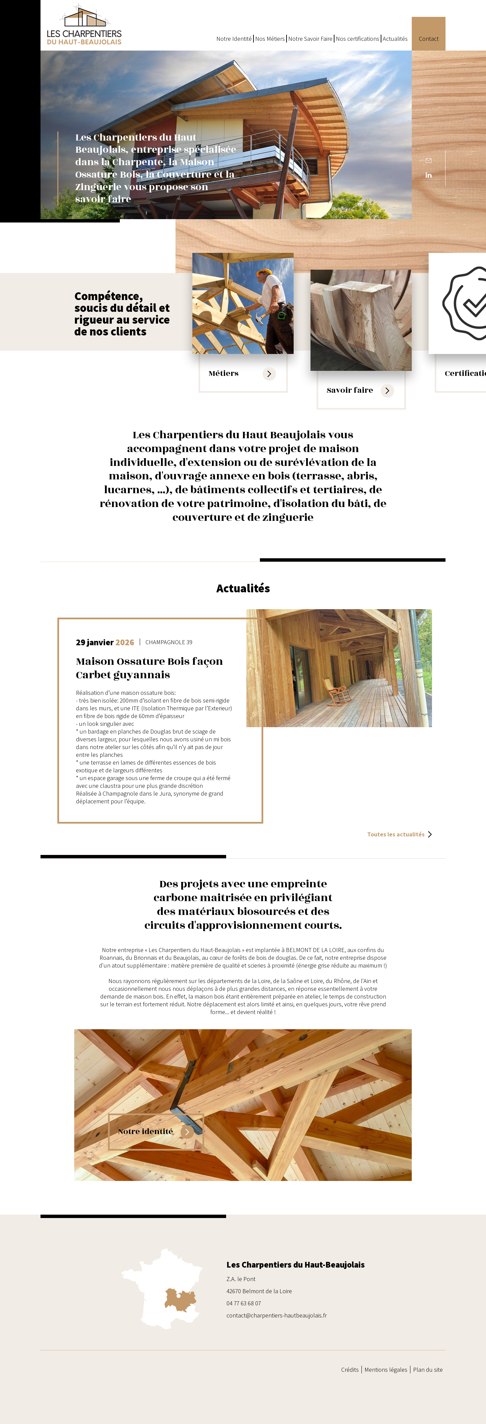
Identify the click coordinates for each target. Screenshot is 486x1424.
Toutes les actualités (399, 834)
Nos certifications (357, 38)
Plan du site (428, 1369)
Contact (429, 38)
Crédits (350, 1369)
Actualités (395, 38)
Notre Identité (234, 38)
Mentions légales (385, 1369)
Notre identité (156, 1132)
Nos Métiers (270, 38)
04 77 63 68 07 (243, 1303)
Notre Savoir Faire (310, 38)
